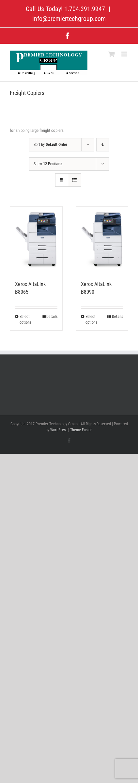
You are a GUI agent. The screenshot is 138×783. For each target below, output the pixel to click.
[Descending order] (102, 144)
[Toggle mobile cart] (111, 54)
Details (51, 316)
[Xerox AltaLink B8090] (102, 240)
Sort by (50, 144)
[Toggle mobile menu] (124, 54)
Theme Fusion (81, 430)
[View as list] (74, 180)
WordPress (58, 430)
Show (48, 164)
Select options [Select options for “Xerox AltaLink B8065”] (25, 319)
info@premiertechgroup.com (69, 19)
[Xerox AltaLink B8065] (36, 240)
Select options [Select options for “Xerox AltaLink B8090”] (91, 319)
